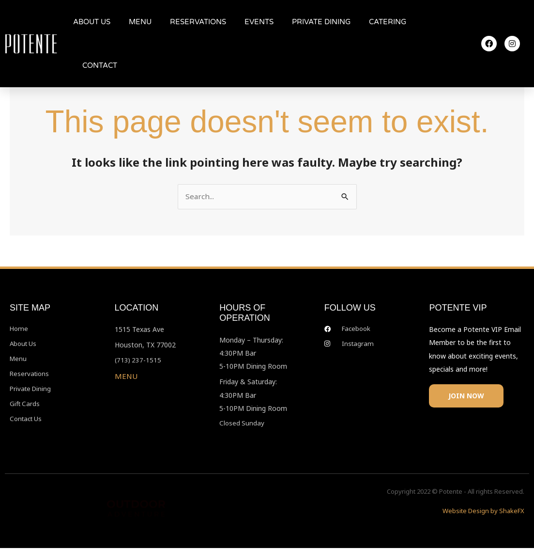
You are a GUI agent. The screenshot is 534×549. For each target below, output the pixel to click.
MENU (140, 21)
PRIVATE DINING (321, 21)
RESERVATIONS (198, 21)
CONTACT (99, 65)
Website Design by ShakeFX (483, 511)
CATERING (387, 21)
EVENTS (259, 21)
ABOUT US (91, 21)
